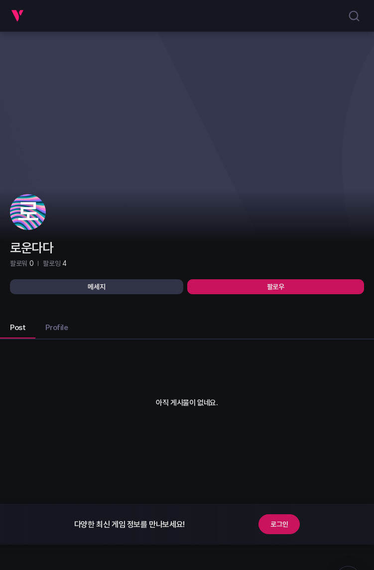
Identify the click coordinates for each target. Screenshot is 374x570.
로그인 (279, 524)
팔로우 (275, 287)
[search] (354, 16)
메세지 (96, 287)
